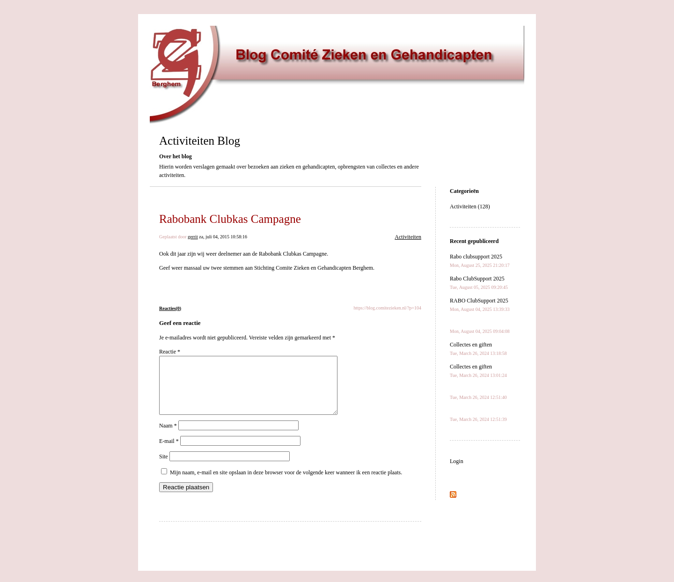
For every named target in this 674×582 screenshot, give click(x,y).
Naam (168, 437)
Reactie (169, 351)
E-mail (169, 452)
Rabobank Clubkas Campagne (230, 219)
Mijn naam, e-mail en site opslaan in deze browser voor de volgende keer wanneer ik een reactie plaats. (286, 483)
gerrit (193, 236)
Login (456, 461)
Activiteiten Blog (199, 140)
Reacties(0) (170, 308)
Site (163, 467)
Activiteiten (408, 237)
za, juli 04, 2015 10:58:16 (223, 236)
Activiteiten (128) (470, 206)
